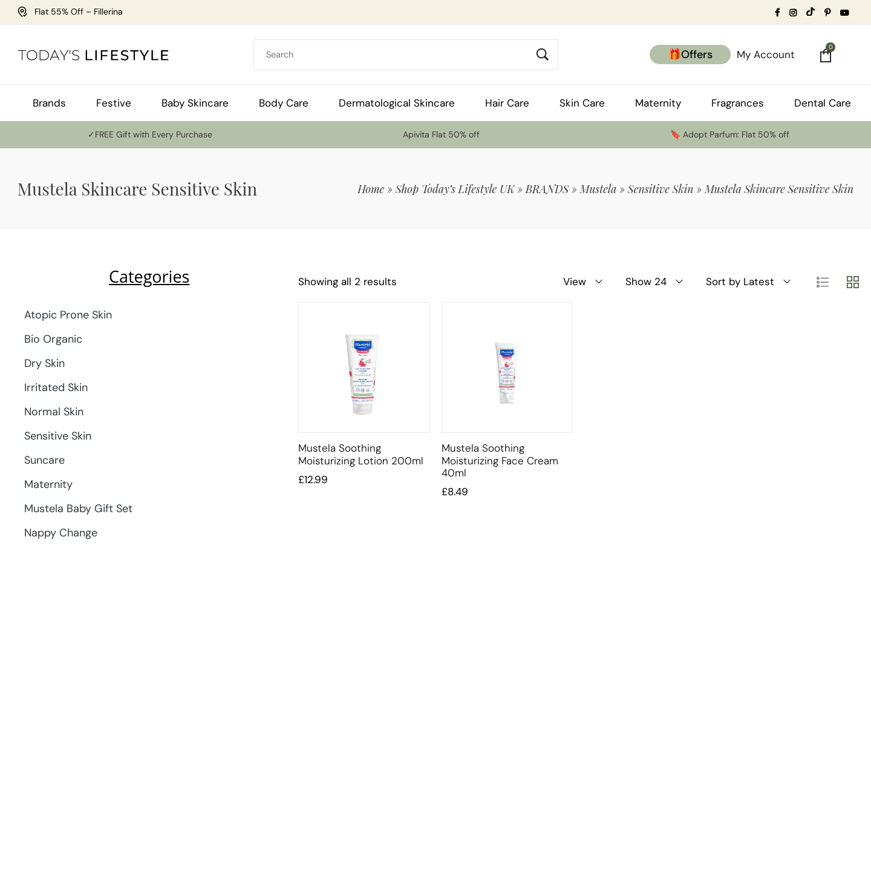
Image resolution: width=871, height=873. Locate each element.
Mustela (598, 189)
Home (370, 189)
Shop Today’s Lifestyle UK (455, 189)
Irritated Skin (56, 387)
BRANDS (547, 189)
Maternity (48, 484)
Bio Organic (53, 339)
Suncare (44, 460)
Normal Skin (53, 411)
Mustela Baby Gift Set (78, 508)
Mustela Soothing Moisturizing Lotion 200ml (360, 454)
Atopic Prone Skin (68, 315)
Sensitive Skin (661, 189)
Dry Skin (44, 363)
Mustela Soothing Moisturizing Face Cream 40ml (500, 460)
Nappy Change (60, 532)
